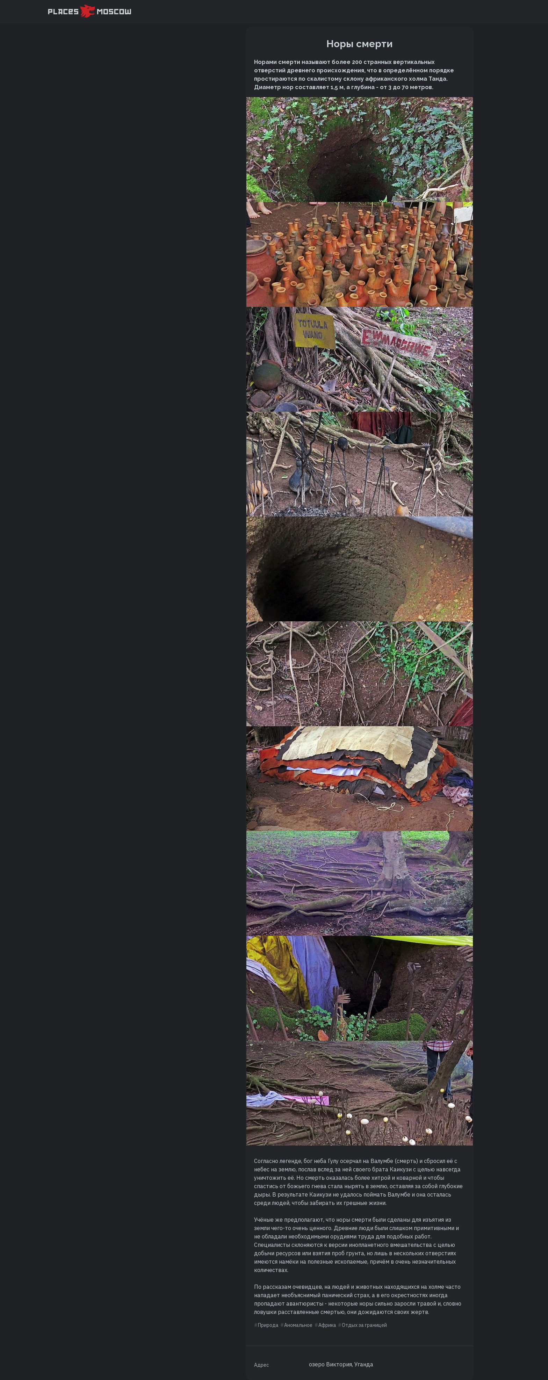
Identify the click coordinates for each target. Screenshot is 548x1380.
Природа (268, 1325)
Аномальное (298, 1325)
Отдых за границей (364, 1325)
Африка (327, 1325)
